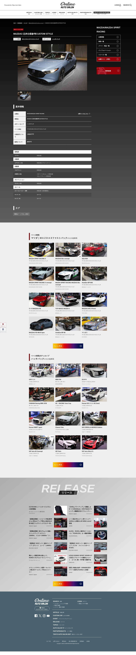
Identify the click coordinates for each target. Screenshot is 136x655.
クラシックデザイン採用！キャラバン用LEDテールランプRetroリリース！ (40, 572)
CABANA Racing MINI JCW (38, 404)
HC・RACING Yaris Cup (63, 404)
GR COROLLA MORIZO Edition (92, 428)
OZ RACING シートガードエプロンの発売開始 (40, 510)
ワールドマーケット (34, 562)
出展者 (88, 644)
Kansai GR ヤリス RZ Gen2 (91, 404)
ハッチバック (56, 39)
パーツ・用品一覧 (104, 46)
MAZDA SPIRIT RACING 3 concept (40, 282)
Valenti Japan (73, 516)
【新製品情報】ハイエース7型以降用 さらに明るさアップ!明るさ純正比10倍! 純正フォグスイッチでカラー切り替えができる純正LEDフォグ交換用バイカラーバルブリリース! (40, 524)
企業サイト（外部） (104, 59)
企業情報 (101, 37)
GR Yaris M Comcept (36, 452)
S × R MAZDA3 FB (35, 308)
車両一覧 (101, 41)
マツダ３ (84, 332)
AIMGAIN (71, 564)
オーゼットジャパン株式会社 (37, 514)
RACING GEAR (33, 550)
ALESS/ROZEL (73, 538)
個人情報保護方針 (73, 644)
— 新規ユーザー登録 (82, 607)
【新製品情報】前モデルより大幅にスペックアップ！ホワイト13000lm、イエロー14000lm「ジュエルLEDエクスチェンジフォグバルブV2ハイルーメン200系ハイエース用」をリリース (40, 536)
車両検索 (19, 23)
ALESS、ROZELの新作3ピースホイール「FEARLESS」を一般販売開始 (80, 534)
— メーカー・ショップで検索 (60, 607)
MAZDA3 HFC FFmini (89, 308)
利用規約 (82, 644)
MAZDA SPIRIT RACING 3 (37, 258)
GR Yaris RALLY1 (87, 452)
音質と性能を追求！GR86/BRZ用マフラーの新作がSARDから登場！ (80, 571)
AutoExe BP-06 (60, 332)
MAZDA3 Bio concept (62, 258)
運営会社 (64, 644)
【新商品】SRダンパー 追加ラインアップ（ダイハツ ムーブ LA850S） (40, 547)
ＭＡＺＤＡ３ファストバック (36, 23)
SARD (70, 528)
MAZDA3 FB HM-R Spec (37, 332)
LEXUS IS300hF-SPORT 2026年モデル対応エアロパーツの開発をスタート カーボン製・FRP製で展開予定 (80, 560)
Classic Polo (59, 428)
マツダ (25, 23)
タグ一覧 (48, 644)
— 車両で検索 (56, 608)
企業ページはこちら (83, 113)
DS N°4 (84, 380)
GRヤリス (32, 380)
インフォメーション (104, 50)
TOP (14, 23)
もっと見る (60, 346)
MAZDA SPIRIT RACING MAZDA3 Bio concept (67, 283)
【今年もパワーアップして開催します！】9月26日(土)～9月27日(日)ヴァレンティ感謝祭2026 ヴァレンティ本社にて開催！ (80, 511)
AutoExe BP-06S (87, 282)
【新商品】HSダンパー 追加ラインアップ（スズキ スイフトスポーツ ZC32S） (80, 548)
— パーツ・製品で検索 (59, 610)
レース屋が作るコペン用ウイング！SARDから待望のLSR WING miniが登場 (80, 523)
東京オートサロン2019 (21, 214)
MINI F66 (58, 380)
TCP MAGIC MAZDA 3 (62, 308)
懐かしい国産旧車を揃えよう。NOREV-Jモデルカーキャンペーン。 (40, 559)
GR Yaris (58, 452)
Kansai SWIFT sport (35, 428)
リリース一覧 (102, 55)
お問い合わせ (56, 644)
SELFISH (85, 258)
